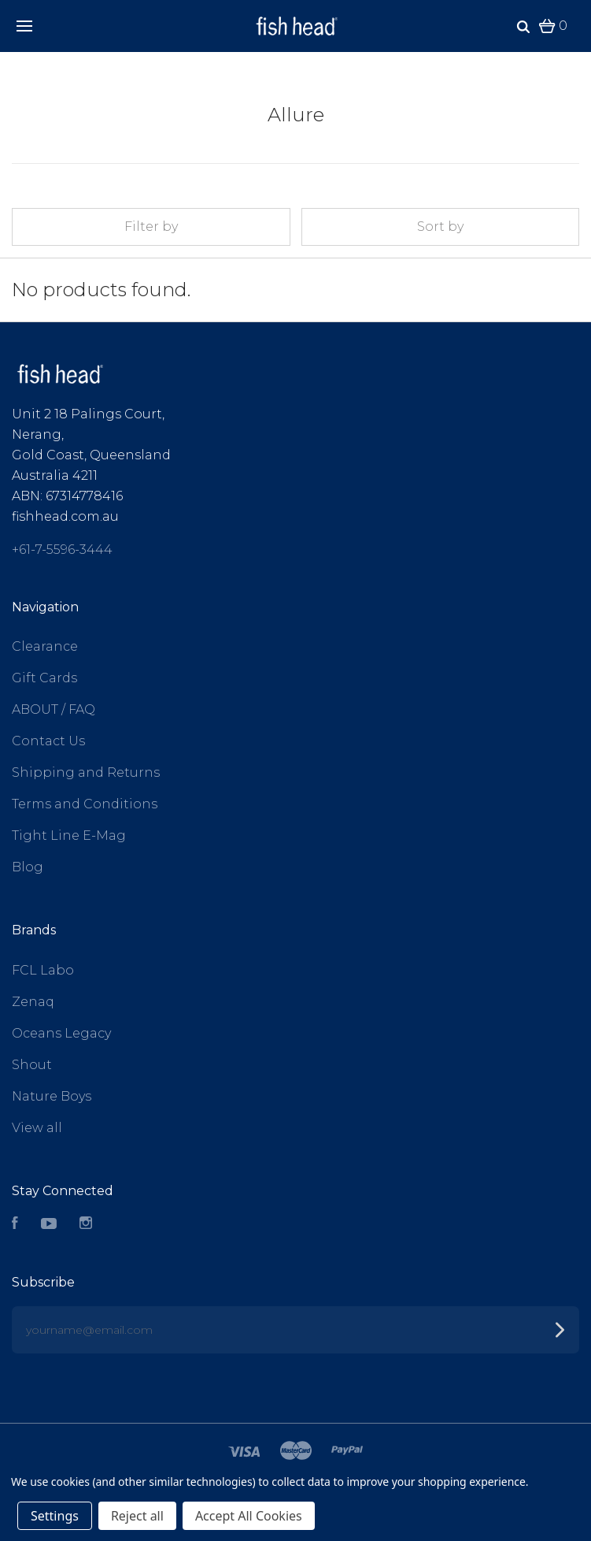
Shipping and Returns (86, 772)
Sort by (440, 226)
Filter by (151, 226)
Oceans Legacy (61, 1033)
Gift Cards (44, 677)
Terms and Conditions (84, 803)
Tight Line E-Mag (69, 835)
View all (37, 1127)
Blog (27, 867)
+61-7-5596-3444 (62, 549)
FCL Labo (43, 970)
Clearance (45, 646)
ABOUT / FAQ (53, 709)
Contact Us (48, 740)
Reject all (137, 1515)
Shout (32, 1064)
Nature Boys (51, 1096)
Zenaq (33, 1001)
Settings (55, 1515)
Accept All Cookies (248, 1515)
